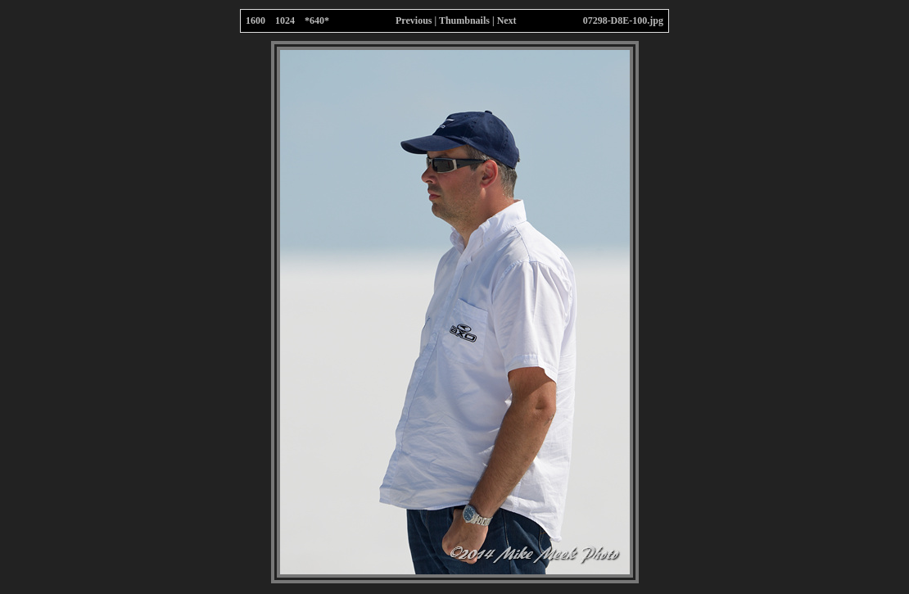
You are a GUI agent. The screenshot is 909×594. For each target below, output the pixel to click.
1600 (255, 20)
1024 (285, 20)
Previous (414, 20)
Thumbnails (464, 20)
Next (507, 20)
